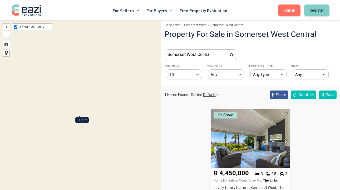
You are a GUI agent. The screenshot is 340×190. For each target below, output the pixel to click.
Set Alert (303, 94)
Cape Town (172, 25)
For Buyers (159, 10)
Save (328, 94)
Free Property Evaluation (203, 10)
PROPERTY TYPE (261, 66)
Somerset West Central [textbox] (188, 54)
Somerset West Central (227, 25)
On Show (225, 115)
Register (316, 10)
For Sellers (126, 10)
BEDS (295, 66)
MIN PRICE (172, 66)
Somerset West (195, 25)
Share (279, 94)
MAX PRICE (214, 66)
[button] (284, 143)
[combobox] (201, 54)
